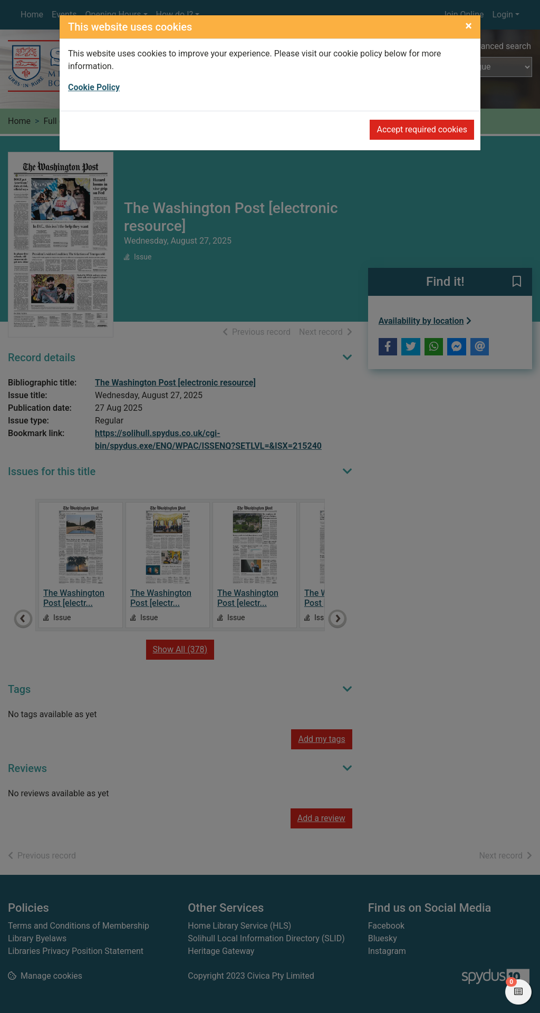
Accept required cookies (422, 129)
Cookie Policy (94, 87)
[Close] (468, 26)
